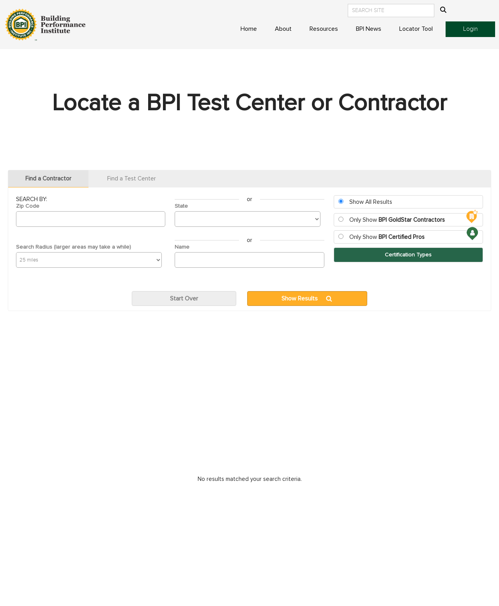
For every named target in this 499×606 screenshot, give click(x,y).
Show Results (299, 298)
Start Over (184, 298)
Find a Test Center (131, 179)
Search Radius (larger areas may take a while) (73, 247)
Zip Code (27, 206)
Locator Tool (416, 29)
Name (182, 247)
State (181, 206)
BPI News (368, 29)
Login (470, 29)
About (283, 29)
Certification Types (408, 255)
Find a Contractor (48, 179)
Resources (324, 29)
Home (249, 29)
